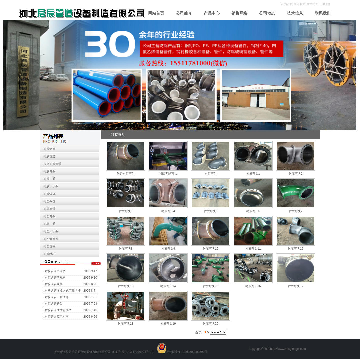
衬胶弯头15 (210, 286)
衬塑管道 (50, 209)
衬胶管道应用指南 (57, 316)
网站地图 (312, 4)
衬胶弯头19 (168, 323)
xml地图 (324, 4)
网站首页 (156, 13)
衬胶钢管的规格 (55, 277)
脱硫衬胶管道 (53, 164)
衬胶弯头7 (296, 211)
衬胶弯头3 (126, 211)
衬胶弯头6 (253, 211)
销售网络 (240, 13)
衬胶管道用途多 (55, 271)
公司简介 (184, 13)
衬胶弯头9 (168, 248)
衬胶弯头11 (253, 248)
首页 (198, 332)
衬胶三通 (50, 179)
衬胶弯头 (50, 171)
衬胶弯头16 (253, 286)
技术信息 (295, 13)
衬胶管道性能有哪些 (58, 310)
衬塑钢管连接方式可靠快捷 (63, 290)
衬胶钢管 (50, 149)
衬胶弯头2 (296, 173)
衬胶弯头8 (126, 248)
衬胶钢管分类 (54, 303)
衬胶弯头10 (210, 248)
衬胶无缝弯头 (168, 173)
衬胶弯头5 (211, 211)
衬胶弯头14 (168, 286)
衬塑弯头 (50, 216)
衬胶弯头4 (168, 211)
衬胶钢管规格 (54, 284)
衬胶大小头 (51, 186)
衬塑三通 (50, 224)
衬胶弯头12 (295, 248)
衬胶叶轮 (50, 254)
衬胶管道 (50, 156)
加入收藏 (300, 4)
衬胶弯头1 (253, 173)
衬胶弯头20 (210, 323)
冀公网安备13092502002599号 (187, 352)
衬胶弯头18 (125, 323)
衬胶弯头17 (295, 286)
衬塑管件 (50, 246)
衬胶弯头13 (125, 286)
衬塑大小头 (51, 231)
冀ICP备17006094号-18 (138, 352)
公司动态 (267, 13)
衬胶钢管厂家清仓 (57, 297)
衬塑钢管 (50, 201)
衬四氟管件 (51, 239)
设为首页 (287, 4)
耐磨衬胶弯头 (126, 173)
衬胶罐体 (50, 194)
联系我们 (323, 13)
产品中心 (212, 13)
